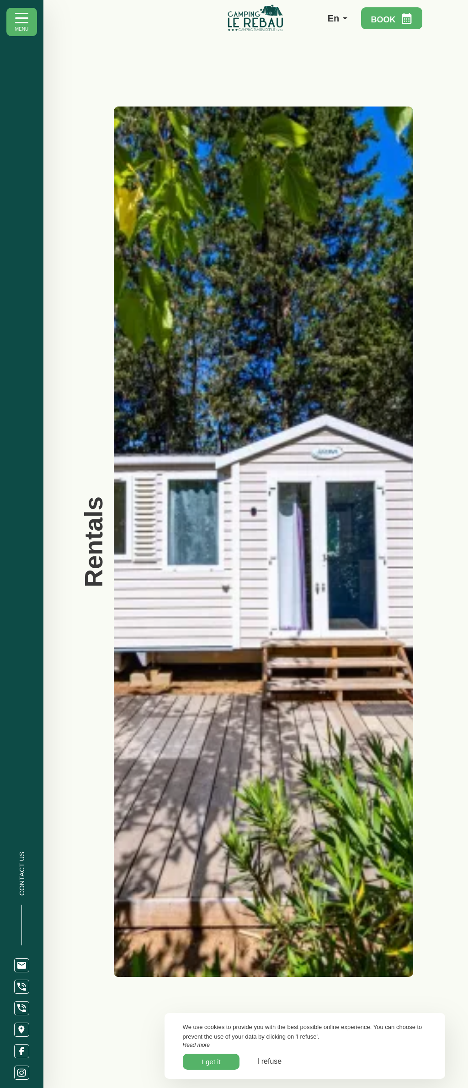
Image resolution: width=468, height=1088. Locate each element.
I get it (211, 1062)
